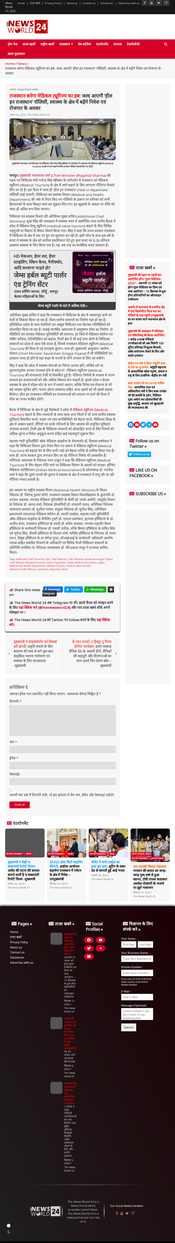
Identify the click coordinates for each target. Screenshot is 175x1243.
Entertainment (14, 853)
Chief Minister (59, 559)
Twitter (73, 589)
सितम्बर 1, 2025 (69, 1161)
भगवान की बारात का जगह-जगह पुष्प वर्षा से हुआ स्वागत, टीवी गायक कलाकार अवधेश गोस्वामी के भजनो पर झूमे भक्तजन (150, 877)
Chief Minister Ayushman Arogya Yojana (90, 559)
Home (21, 3)
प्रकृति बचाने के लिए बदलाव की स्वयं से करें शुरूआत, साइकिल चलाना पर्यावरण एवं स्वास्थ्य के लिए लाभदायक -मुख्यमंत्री (35, 653)
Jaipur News (157, 858)
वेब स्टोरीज (84, 44)
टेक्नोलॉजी (133, 44)
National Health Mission (22, 569)
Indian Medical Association (82, 562)
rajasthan (43, 569)
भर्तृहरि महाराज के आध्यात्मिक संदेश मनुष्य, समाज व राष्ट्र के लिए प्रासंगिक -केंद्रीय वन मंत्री (147, 369)
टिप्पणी (15, 701)
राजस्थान (64, 44)
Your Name (129, 939)
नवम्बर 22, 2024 (16, 883)
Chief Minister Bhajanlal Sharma (27, 562)
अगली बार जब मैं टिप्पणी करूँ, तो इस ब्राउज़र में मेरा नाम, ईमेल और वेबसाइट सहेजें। (61, 795)
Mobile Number (132, 967)
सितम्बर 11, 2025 (69, 1002)
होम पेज (12, 44)
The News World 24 (38, 114)
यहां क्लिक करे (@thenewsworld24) (45, 607)
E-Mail (126, 991)
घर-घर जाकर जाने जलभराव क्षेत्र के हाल (146, 315)
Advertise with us (129, 3)
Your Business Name (135, 953)
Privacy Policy (53, 3)
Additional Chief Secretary (30, 559)
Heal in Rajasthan (56, 562)
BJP (48, 559)
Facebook (53, 589)
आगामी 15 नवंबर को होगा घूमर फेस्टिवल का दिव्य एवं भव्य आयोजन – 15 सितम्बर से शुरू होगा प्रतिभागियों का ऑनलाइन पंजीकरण (147, 287)
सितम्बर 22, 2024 (58, 883)
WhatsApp (95, 589)
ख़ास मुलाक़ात (16, 54)
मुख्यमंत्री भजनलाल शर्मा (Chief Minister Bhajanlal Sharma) (63, 175)
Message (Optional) (133, 1005)
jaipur (101, 562)
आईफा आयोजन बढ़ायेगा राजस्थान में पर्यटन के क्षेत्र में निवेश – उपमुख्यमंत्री (66, 870)
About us (72, 3)
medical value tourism (78, 565)
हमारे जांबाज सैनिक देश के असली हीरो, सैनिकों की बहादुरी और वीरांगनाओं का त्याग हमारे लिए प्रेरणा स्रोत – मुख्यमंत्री (90, 653)
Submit (128, 1027)
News (12, 89)
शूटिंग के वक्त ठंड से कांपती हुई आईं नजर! (108, 866)
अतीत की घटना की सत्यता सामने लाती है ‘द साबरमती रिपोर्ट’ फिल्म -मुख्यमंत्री (23, 870)
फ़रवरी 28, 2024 (99, 875)
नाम (13, 742)
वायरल (117, 44)
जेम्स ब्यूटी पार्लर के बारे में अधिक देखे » (62, 305)
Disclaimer (106, 3)
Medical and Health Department (27, 565)
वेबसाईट (14, 774)
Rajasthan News (27, 89)
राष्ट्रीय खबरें (47, 44)
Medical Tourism (56, 565)
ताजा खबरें (35, 3)
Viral (112, 853)
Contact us (89, 3)
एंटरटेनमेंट (102, 44)
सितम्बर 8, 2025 (69, 1067)
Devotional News (141, 853)
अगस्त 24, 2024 (17, 114)
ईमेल (13, 758)
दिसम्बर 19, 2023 (141, 892)
